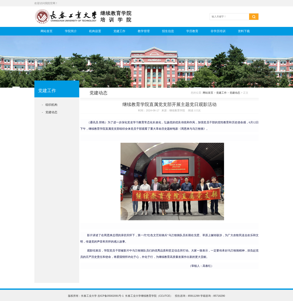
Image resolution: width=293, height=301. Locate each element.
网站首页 (47, 31)
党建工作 (119, 31)
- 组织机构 (49, 104)
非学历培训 (218, 31)
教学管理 (144, 31)
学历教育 (192, 31)
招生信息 (168, 31)
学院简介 (71, 31)
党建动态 (235, 92)
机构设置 (95, 31)
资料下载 (244, 31)
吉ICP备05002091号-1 (111, 295)
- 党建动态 (49, 112)
